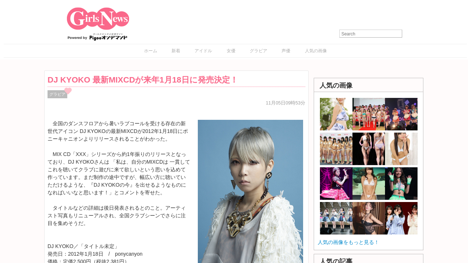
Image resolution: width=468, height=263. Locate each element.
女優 (231, 50)
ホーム (150, 50)
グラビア (258, 50)
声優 (286, 50)
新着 (175, 50)
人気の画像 (316, 50)
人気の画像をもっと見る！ (348, 242)
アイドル (203, 50)
